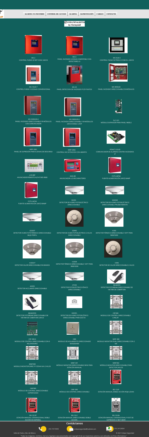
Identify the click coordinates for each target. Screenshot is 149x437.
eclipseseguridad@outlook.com (85, 429)
